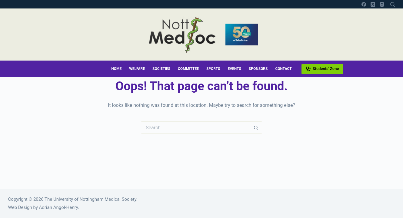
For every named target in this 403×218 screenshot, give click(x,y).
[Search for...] (195, 127)
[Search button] (256, 127)
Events (234, 69)
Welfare (137, 69)
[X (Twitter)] (373, 4)
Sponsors (258, 69)
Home (116, 69)
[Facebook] (363, 4)
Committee (188, 69)
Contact (283, 69)
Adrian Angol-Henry (58, 207)
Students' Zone (322, 68)
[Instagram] (382, 4)
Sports (213, 69)
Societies (161, 69)
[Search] (392, 4)
